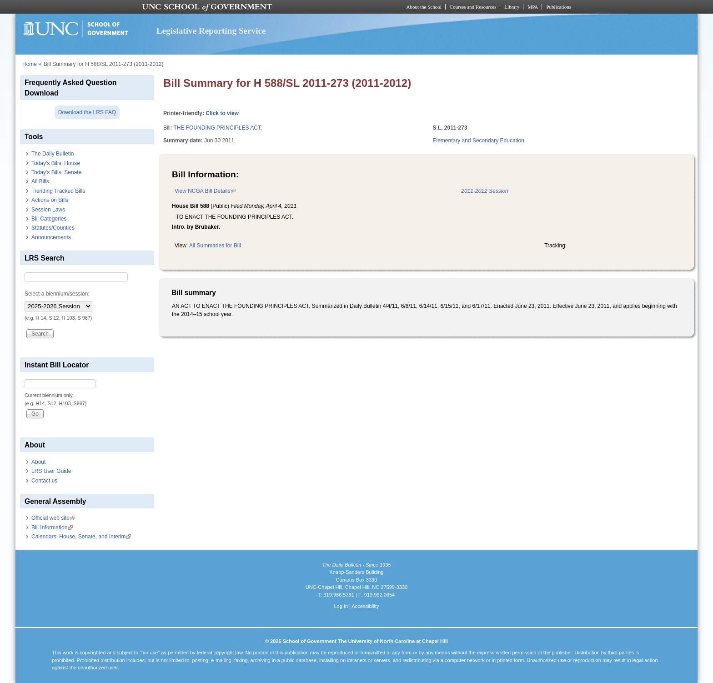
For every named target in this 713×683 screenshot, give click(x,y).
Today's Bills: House (55, 163)
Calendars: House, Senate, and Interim (81, 536)
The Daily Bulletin (52, 154)
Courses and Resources (473, 7)
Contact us (44, 480)
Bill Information (52, 527)
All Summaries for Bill (215, 245)
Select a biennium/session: (57, 294)
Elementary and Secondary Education (478, 140)
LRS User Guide (51, 471)
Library (511, 7)
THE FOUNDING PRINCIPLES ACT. (217, 128)
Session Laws (48, 209)
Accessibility (365, 606)
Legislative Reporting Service (211, 30)
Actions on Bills (49, 200)
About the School (424, 7)
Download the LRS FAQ (87, 112)
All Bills (40, 181)
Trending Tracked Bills (58, 191)
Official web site (53, 518)
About (38, 462)
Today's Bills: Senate (56, 172)
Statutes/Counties (53, 228)
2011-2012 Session (484, 191)
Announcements (51, 237)
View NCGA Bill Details (205, 191)
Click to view (222, 113)
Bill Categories (48, 219)
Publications (558, 7)
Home (29, 64)
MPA (532, 7)
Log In (341, 606)
